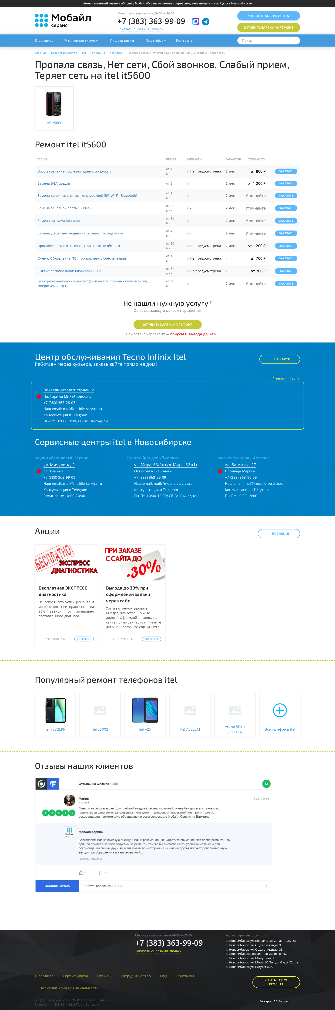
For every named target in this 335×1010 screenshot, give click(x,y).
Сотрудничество (136, 975)
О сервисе (44, 40)
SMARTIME (62, 1004)
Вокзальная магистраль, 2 (69, 390)
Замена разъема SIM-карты (60, 220)
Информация (122, 40)
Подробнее (84, 638)
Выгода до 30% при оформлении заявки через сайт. (128, 594)
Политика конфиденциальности (69, 988)
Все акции (277, 533)
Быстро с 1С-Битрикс (275, 1001)
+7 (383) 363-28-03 (60, 402)
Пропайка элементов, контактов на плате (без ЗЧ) (79, 246)
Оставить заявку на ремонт (167, 324)
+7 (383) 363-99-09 (151, 21)
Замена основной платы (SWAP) (64, 208)
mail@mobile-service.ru (82, 408)
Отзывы (104, 975)
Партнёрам (156, 40)
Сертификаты (75, 975)
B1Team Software (86, 1004)
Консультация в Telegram (65, 415)
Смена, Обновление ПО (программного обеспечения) (82, 258)
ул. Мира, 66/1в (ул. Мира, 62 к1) (165, 464)
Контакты (185, 40)
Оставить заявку (268, 27)
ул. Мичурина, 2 (59, 464)
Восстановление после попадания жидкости (74, 171)
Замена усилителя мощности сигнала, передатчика (80, 233)
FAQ (163, 975)
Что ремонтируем (81, 40)
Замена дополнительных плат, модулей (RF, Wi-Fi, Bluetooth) (87, 195)
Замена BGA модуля (54, 183)
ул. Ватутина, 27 (240, 464)
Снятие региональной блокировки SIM (69, 271)
